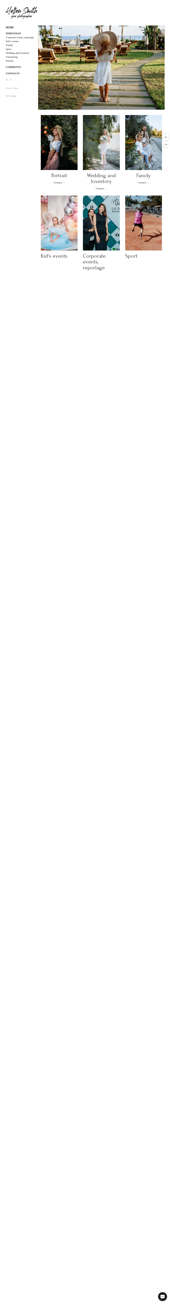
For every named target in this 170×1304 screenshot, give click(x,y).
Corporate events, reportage (20, 37)
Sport (8, 49)
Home (10, 27)
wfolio (13, 96)
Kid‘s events (12, 41)
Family (9, 45)
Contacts (13, 73)
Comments (13, 67)
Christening (12, 57)
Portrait (9, 60)
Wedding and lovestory (17, 53)
